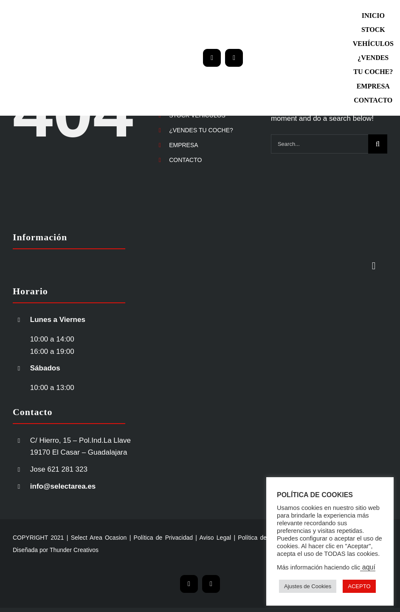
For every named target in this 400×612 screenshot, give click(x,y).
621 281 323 (68, 469)
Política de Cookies (264, 537)
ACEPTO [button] (359, 586)
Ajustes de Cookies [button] (307, 586)
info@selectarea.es (63, 486)
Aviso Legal (215, 537)
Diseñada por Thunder (42, 550)
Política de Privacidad (163, 537)
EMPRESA (183, 145)
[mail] (212, 58)
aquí (367, 567)
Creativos (85, 550)
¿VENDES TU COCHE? (201, 130)
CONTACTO (185, 160)
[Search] (377, 144)
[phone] (234, 58)
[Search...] (319, 144)
